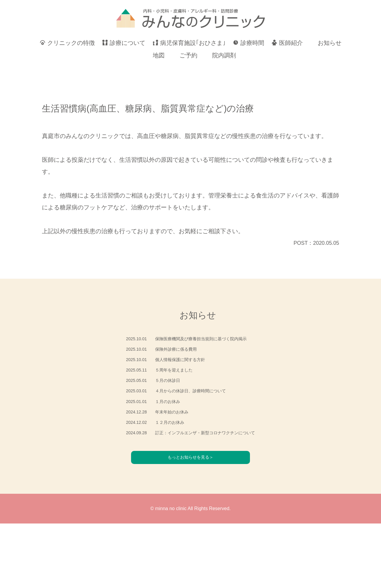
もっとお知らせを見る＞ (190, 502)
